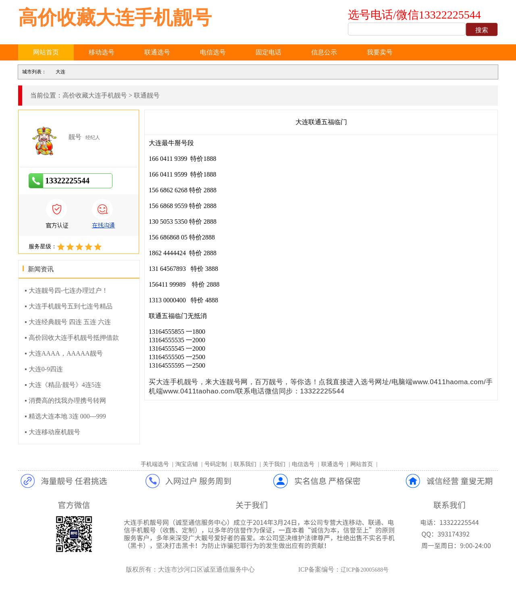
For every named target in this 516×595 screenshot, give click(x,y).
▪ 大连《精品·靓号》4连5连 (63, 384)
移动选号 (101, 52)
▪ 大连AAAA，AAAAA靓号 (64, 353)
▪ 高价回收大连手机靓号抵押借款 (72, 337)
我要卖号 (380, 52)
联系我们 (245, 464)
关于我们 (274, 464)
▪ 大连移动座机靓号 (52, 432)
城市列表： (34, 72)
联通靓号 (147, 95)
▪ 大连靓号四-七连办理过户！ (66, 290)
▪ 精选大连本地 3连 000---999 (65, 416)
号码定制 (215, 464)
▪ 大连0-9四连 (44, 369)
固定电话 (268, 52)
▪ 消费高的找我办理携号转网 (65, 400)
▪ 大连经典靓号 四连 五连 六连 (68, 321)
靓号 (75, 136)
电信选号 (213, 52)
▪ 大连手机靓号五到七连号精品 (68, 306)
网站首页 (46, 52)
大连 (60, 72)
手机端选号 (155, 464)
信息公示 (324, 52)
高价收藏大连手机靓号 (115, 17)
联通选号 (157, 52)
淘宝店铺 (186, 464)
